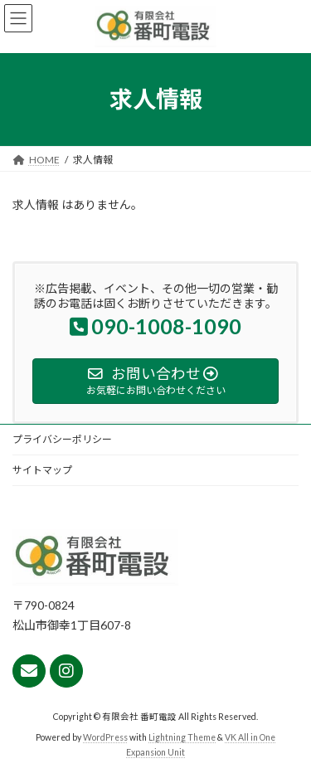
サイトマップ (42, 470)
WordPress (105, 738)
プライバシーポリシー (62, 439)
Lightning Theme (182, 738)
